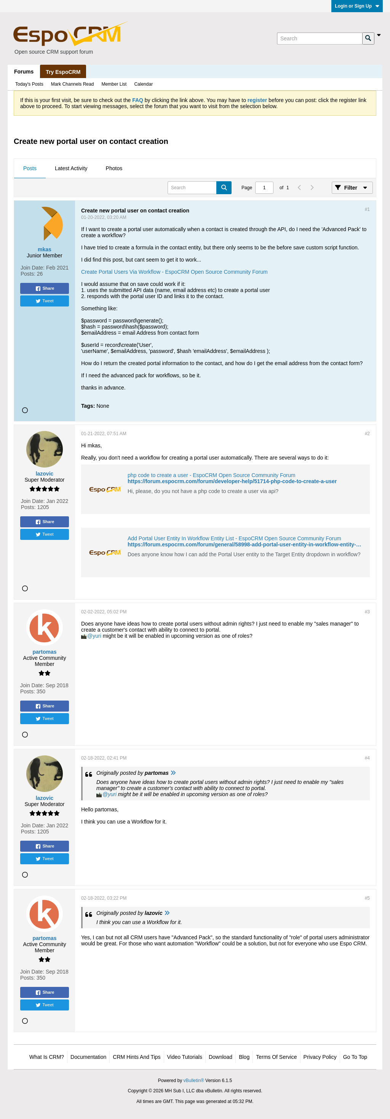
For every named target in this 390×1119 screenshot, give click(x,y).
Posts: (28, 274)
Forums (24, 72)
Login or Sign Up (357, 6)
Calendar (143, 84)
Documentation (88, 1057)
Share (44, 289)
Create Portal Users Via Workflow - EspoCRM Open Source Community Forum (174, 272)
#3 (367, 612)
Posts (30, 168)
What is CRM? (46, 1057)
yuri (97, 636)
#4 (367, 758)
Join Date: (33, 268)
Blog (244, 1057)
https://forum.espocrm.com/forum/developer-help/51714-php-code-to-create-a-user (232, 481)
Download (220, 1057)
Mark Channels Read (72, 84)
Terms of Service (276, 1057)
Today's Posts (29, 84)
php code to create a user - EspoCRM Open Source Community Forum (211, 475)
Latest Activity (71, 168)
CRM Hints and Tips (136, 1057)
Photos (114, 168)
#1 (367, 209)
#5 (367, 898)
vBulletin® (194, 1080)
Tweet (44, 301)
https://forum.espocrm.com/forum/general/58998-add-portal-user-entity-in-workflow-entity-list (246, 544)
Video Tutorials (184, 1057)
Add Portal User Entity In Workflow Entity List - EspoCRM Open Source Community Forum (234, 538)
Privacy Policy (320, 1057)
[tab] (30, 169)
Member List (113, 84)
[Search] (319, 38)
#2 (367, 433)
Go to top (355, 1057)
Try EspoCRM (63, 72)
